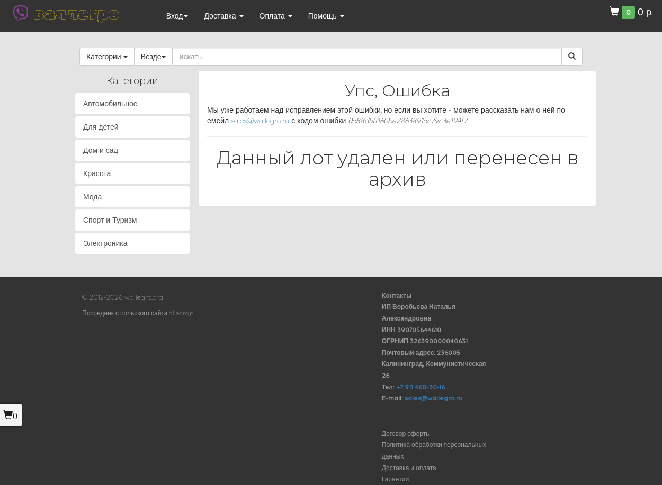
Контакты (397, 295)
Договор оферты (406, 433)
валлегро (76, 13)
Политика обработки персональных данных (434, 450)
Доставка (223, 16)
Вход (177, 16)
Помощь (326, 16)
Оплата (276, 16)
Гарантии (395, 479)
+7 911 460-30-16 (420, 387)
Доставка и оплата (409, 468)
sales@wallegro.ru (260, 120)
